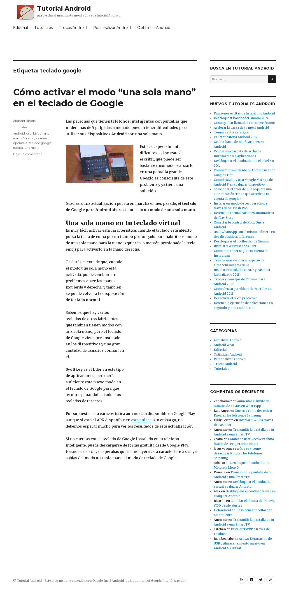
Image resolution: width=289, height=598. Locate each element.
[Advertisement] (144, 46)
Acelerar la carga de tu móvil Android (241, 128)
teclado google (40, 143)
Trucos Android (73, 28)
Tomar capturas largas (231, 132)
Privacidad (178, 581)
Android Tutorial (24, 121)
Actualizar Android (228, 340)
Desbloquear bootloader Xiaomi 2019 (241, 118)
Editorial (20, 28)
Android (19, 133)
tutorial (18, 147)
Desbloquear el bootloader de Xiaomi (241, 241)
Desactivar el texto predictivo (235, 298)
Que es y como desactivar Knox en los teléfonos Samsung (238, 453)
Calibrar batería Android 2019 (235, 137)
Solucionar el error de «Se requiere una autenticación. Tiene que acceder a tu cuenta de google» (243, 194)
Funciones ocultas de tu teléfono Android (244, 113)
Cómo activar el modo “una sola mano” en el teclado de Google (104, 97)
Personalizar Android (112, 28)
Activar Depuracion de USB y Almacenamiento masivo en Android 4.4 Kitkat (243, 543)
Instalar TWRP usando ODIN (235, 246)
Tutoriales (43, 28)
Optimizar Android (153, 28)
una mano (32, 147)
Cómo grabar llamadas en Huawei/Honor (244, 123)
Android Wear (224, 345)
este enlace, (141, 420)
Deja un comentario (27, 154)
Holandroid (222, 510)
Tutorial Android (64, 8)
